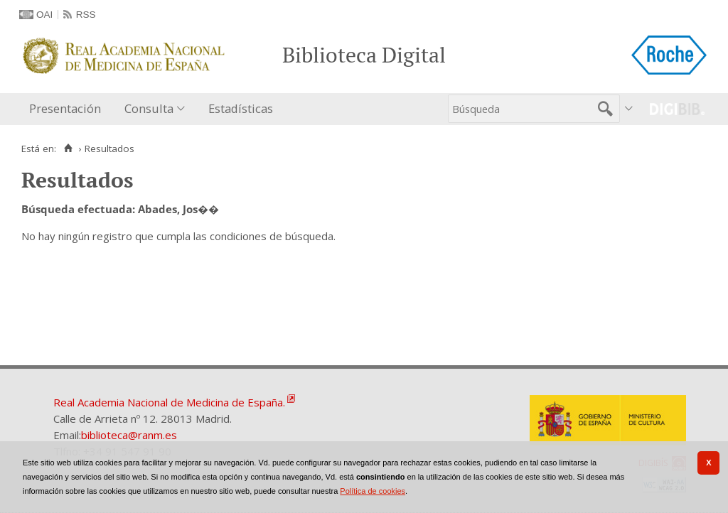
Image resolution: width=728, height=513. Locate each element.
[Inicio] (68, 148)
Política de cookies (372, 491)
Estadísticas (240, 108)
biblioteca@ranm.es (129, 435)
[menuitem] (68, 109)
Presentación (65, 108)
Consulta (148, 108)
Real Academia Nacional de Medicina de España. (169, 402)
